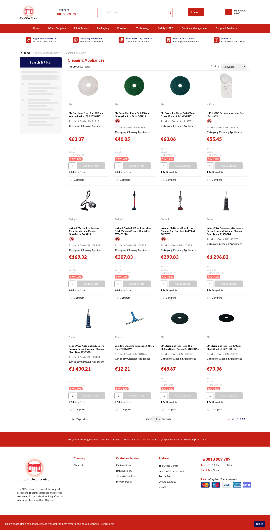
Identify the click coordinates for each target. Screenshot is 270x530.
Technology (143, 28)
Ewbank (73, 219)
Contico (119, 337)
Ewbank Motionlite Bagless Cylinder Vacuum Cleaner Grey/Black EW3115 (84, 231)
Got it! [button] (259, 524)
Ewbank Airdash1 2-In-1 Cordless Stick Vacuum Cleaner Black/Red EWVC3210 (133, 231)
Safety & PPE (165, 28)
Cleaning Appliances (92, 125)
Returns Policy (124, 470)
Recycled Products (226, 28)
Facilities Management (194, 28)
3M (70, 104)
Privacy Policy (124, 481)
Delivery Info (123, 465)
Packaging (103, 28)
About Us (79, 465)
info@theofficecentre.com (222, 479)
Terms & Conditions (126, 476)
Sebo (210, 219)
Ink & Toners (81, 28)
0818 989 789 (67, 14)
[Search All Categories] (135, 12)
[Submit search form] (169, 12)
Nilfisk (210, 104)
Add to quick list (77, 172)
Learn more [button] (107, 524)
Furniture (122, 28)
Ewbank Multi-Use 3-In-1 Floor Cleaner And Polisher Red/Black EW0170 (178, 231)
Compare (76, 180)
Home (36, 28)
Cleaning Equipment (75, 52)
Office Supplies (57, 28)
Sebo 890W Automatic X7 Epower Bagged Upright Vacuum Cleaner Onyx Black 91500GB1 (225, 231)
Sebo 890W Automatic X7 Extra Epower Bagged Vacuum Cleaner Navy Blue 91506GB (86, 348)
